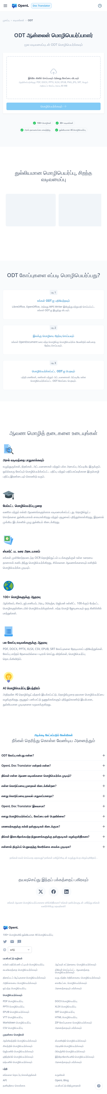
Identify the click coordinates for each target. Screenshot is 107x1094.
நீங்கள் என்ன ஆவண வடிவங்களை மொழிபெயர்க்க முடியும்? (53, 776)
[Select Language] (20, 950)
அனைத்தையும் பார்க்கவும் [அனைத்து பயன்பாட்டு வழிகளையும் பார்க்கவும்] (68, 988)
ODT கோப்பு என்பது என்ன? (53, 755)
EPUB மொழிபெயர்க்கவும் (16, 1011)
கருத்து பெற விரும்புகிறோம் (82, 857)
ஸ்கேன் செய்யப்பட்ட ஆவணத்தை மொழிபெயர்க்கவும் (72, 971)
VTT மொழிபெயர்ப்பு (13, 1017)
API (5, 1080)
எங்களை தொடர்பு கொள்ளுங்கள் (19, 1075)
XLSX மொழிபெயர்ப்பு (65, 1006)
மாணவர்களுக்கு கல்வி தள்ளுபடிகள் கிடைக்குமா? (53, 826)
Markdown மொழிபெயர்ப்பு (17, 1022)
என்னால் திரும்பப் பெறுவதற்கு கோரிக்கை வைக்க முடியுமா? (53, 847)
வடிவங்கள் (18, 20)
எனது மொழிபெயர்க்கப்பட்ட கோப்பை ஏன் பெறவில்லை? (53, 816)
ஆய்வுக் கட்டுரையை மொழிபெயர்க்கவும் (75, 964)
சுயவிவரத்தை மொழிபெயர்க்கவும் (20, 969)
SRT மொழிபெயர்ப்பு (65, 1011)
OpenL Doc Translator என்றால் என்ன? (53, 766)
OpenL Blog (62, 1080)
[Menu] (5, 5)
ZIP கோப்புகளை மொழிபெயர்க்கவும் (73, 1022)
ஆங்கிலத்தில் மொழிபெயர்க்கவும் (20, 1040)
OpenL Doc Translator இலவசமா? (53, 806)
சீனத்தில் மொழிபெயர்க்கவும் (18, 1046)
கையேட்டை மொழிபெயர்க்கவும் (71, 983)
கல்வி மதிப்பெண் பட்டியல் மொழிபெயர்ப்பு (23, 964)
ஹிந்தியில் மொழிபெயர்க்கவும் (18, 1056)
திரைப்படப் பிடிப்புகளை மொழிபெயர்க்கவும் (24, 977)
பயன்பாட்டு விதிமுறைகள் (68, 1085)
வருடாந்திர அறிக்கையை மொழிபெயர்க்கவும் (78, 977)
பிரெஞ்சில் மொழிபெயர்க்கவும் (70, 1051)
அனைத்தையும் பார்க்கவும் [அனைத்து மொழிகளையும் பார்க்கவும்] (68, 1062)
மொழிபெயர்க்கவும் (54, 106)
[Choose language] (4, 950)
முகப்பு (6, 20)
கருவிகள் (60, 1075)
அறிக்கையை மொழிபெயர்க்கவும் (20, 983)
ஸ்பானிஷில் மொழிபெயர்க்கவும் (70, 1040)
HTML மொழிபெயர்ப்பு (66, 1017)
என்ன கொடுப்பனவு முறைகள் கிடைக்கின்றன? (53, 786)
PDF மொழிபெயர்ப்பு (13, 1001)
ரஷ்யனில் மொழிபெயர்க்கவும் (17, 1062)
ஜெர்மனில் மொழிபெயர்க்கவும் (18, 1051)
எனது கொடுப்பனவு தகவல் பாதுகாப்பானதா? (53, 796)
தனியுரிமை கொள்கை (14, 1085)
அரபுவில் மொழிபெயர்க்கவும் (69, 1046)
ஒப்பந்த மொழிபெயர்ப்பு (14, 988)
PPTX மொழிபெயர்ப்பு (13, 1006)
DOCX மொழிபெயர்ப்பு (66, 1001)
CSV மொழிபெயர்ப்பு (13, 1028)
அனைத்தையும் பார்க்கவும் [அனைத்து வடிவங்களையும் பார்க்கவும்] (68, 1028)
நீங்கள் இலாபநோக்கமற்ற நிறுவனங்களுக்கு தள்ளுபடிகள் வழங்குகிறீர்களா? (53, 837)
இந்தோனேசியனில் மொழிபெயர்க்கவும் (74, 1056)
